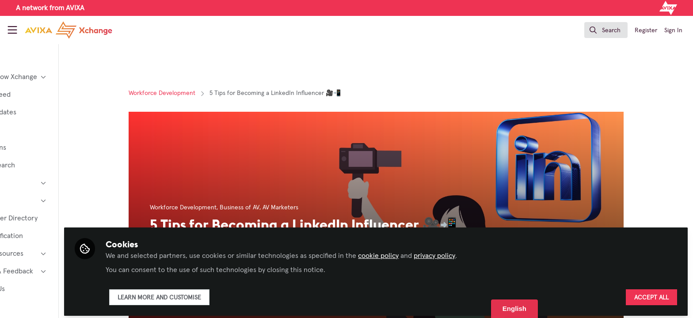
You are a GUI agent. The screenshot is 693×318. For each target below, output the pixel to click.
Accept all (651, 295)
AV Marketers (307, 207)
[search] (606, 30)
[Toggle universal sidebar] (12, 30)
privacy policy (489, 252)
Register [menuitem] (646, 30)
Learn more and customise (213, 295)
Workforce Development (189, 93)
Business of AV (266, 207)
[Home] (68, 30)
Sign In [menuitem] (673, 30)
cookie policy (432, 252)
